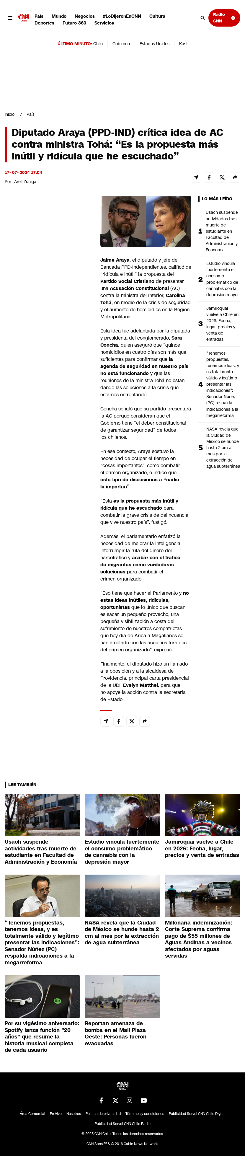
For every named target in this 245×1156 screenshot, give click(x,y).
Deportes (44, 23)
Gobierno (121, 44)
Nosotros (73, 1113)
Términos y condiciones (144, 1113)
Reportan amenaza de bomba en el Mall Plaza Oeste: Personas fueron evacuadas (115, 1033)
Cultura (157, 16)
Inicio (9, 114)
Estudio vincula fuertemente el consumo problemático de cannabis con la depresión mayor (222, 279)
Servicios (104, 23)
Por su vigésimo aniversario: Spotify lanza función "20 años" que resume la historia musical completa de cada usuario (42, 1037)
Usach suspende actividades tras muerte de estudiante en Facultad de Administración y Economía (222, 231)
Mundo (59, 16)
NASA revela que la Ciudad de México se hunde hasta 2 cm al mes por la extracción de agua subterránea (223, 447)
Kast (183, 44)
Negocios (85, 16)
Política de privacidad (103, 1113)
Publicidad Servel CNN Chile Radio (123, 1123)
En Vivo (56, 1113)
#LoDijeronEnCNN (122, 16)
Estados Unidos (154, 44)
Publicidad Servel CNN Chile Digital (197, 1113)
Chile (98, 44)
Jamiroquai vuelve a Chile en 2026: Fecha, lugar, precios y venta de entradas (222, 324)
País (39, 16)
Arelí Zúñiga (25, 182)
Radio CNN (224, 18)
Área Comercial (32, 1113)
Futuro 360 (74, 23)
